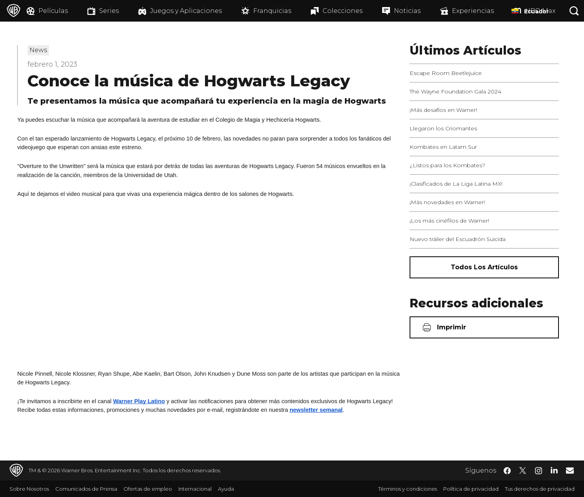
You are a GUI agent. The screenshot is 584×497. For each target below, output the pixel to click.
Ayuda (226, 489)
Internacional (195, 489)
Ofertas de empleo (147, 489)
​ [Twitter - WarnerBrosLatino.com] (523, 470)
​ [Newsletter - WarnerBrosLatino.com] (570, 470)
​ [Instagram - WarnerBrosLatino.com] (538, 470)
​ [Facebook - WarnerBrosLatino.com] (507, 470)
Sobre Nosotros (29, 489)
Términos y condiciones (407, 489)
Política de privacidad (471, 489)
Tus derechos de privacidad (540, 489)
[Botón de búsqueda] (574, 11)
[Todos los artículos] (484, 267)
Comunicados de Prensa (86, 489)
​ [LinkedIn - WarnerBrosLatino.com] (554, 470)
